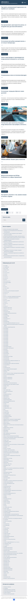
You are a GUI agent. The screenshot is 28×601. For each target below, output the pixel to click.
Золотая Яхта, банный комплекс (10, 438)
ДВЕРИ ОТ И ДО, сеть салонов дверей (11, 420)
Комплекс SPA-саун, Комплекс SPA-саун (11, 451)
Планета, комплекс (7, 488)
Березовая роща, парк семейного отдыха (11, 384)
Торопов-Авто (6, 537)
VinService (6, 303)
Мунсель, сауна (7, 473)
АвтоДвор (6, 314)
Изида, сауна (6, 440)
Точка (5, 540)
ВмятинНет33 (6, 395)
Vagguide (5, 301)
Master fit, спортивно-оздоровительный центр (12, 296)
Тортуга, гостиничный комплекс (9, 539)
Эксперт (5, 574)
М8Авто (5, 456)
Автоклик (5, 320)
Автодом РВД (6, 315)
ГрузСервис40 (6, 417)
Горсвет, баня (6, 412)
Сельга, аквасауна (7, 509)
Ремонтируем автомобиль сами (10, 591)
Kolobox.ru (6, 293)
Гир (4, 409)
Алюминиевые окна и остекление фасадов (13, 75)
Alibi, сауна (6, 268)
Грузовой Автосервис (8, 416)
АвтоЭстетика (6, 359)
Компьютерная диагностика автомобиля (11, 452)
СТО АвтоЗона (6, 523)
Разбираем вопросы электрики (9, 589)
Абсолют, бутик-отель (8, 307)
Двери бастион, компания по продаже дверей (12, 419)
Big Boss (5, 279)
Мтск (5, 470)
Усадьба (5, 546)
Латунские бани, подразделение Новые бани (12, 455)
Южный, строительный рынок (9, 578)
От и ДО (5, 484)
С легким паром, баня (8, 507)
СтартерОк (6, 519)
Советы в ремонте (7, 592)
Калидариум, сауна (7, 441)
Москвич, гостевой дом (8, 469)
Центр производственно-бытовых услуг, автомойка (13, 553)
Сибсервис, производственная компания (11, 511)
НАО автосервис (7, 477)
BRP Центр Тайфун (7, 282)
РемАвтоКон (6, 500)
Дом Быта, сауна (7, 428)
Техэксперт (6, 529)
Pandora (5, 299)
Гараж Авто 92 (6, 405)
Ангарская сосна (7, 367)
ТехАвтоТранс (6, 528)
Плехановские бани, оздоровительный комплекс (13, 490)
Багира (5, 375)
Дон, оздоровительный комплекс (10, 433)
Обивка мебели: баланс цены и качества (13, 159)
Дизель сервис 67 (7, 423)
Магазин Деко (6, 459)
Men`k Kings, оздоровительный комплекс (11, 297)
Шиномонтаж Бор (7, 567)
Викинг (5, 392)
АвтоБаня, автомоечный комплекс (10, 313)
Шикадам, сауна (7, 561)
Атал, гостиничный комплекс (9, 374)
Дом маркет (6, 430)
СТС (5, 526)
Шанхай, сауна (6, 560)
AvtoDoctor (6, 276)
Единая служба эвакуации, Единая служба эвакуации (13, 437)
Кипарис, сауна (6, 445)
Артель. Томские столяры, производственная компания (14, 373)
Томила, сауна (6, 535)
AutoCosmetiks (6, 272)
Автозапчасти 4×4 (7, 318)
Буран (5, 388)
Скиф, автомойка (7, 512)
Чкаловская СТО (7, 558)
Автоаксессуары (7, 311)
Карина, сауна (6, 442)
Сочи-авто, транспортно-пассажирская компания (13, 518)
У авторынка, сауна (7, 543)
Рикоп (5, 504)
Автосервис (6, 328)
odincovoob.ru (5, 2)
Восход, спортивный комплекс (9, 401)
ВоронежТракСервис (8, 399)
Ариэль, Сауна (6, 370)
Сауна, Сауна (6, 508)
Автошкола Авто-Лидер (8, 356)
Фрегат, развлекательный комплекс (10, 551)
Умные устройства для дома (9, 593)
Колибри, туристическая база (9, 449)
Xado (5, 304)
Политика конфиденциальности (10, 493)
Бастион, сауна (6, 381)
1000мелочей (6, 267)
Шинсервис (6, 571)
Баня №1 (5, 380)
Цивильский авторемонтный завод (10, 554)
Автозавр (5, 317)
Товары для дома (7, 533)
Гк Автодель (6, 410)
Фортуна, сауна (7, 550)
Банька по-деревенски (8, 377)
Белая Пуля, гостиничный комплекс (10, 382)
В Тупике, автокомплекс (8, 391)
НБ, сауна (6, 479)
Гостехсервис (6, 413)
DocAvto (5, 286)
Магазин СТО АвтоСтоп (8, 461)
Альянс (5, 366)
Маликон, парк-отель (8, 463)
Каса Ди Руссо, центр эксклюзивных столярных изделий (14, 444)
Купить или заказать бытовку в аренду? (11, 229)
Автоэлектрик (6, 357)
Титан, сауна (6, 530)
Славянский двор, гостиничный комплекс (11, 514)
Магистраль (6, 462)
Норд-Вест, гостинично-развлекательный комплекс (13, 480)
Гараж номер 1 (6, 406)
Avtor (2, 11)
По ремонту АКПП (7, 491)
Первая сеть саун (7, 487)
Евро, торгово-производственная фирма (11, 435)
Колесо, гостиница (7, 448)
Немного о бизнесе (7, 586)
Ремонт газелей (7, 501)
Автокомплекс (6, 321)
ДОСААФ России (7, 434)
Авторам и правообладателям (9, 327)
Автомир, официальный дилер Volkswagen (11, 322)
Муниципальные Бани (8, 472)
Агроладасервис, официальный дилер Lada (12, 360)
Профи (5, 495)
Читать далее (4, 21)
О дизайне (6, 588)
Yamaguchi (6, 306)
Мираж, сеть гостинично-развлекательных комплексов (14, 468)
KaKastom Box (6, 292)
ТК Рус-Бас (6, 532)
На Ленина (6, 476)
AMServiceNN (6, 269)
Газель (5, 403)
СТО (5, 522)
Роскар (5, 505)
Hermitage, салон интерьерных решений (11, 290)
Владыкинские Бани (7, 394)
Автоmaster (6, 310)
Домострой (6, 431)
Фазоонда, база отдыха (8, 547)
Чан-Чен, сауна (7, 555)
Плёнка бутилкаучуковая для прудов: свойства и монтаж (14, 236)
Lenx (5, 294)
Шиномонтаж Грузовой (8, 568)
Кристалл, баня (7, 454)
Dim (4, 285)
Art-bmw (5, 271)
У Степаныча (6, 544)
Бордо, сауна (6, 385)
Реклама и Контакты (7, 498)
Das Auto (5, 283)
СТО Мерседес (6, 525)
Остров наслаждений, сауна (9, 483)
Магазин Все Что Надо (8, 458)
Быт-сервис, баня (7, 389)
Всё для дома (6, 402)
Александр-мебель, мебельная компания (11, 363)
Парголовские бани (7, 486)
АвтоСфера (6, 350)
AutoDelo (5, 274)
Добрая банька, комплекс (8, 427)
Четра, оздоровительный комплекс (10, 557)
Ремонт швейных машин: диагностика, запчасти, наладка (14, 237)
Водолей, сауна (7, 398)
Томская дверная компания (9, 536)
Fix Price (5, 289)
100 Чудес (6, 265)
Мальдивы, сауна (7, 465)
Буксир (5, 387)
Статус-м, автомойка (8, 521)
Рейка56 (5, 497)
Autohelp (5, 275)
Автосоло (5, 349)
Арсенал (5, 371)
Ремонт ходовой (7, 502)
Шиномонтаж (6, 562)
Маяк (5, 466)
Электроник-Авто (7, 576)
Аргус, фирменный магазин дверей (10, 368)
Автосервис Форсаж (7, 346)
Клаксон (5, 447)
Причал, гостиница (7, 494)
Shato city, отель (7, 300)
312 (17, 212)
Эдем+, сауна (6, 572)
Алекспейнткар (7, 364)
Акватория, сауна (7, 361)
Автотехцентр (6, 353)
